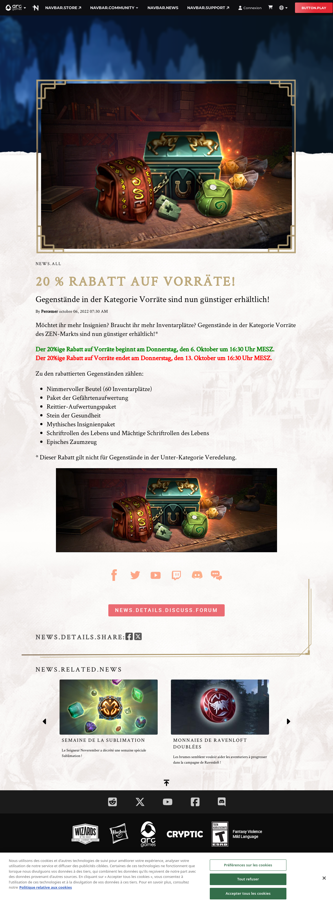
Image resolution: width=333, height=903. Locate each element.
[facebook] (129, 637)
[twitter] (138, 637)
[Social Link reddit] (112, 802)
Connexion (250, 8)
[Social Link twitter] (140, 802)
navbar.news (162, 7)
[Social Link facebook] (195, 802)
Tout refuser (248, 883)
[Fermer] (324, 882)
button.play (314, 8)
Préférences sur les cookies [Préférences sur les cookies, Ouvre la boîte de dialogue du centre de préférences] (248, 869)
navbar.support (208, 7)
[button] (16, 7)
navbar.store (63, 7)
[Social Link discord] (222, 801)
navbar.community (114, 7)
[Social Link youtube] (168, 802)
